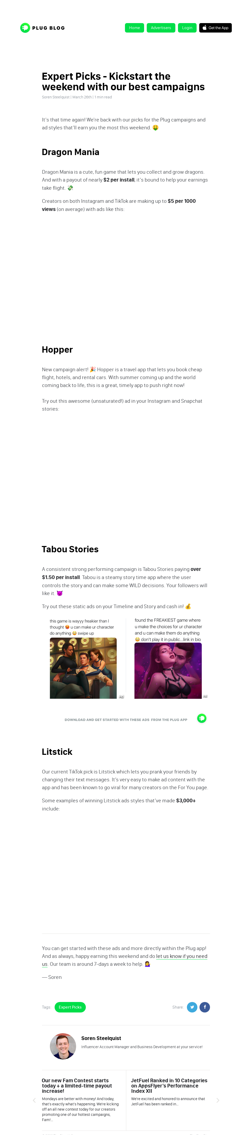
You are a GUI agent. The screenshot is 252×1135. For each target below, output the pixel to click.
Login (187, 27)
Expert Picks (70, 1007)
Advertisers (161, 27)
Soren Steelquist (56, 97)
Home (134, 27)
